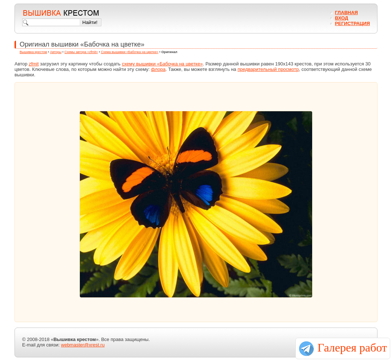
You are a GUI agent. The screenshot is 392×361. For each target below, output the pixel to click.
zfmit (33, 64)
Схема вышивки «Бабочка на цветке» (129, 52)
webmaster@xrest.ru (83, 345)
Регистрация (352, 23)
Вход (341, 18)
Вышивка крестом (33, 52)
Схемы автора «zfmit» (81, 52)
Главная (346, 12)
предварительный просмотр (268, 69)
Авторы (55, 52)
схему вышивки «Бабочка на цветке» (162, 64)
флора (158, 69)
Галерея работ (352, 347)
